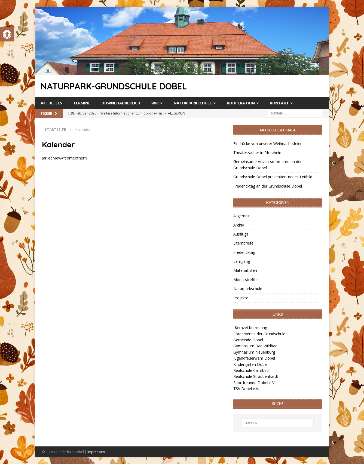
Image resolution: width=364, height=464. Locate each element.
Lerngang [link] (241, 261)
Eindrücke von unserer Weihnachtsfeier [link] (267, 143)
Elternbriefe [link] (243, 243)
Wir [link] (155, 103)
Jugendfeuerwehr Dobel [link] (254, 358)
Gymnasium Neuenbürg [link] (254, 352)
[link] (7, 34)
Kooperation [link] (241, 103)
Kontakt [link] (279, 103)
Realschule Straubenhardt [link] (255, 376)
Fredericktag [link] (244, 252)
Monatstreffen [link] (246, 279)
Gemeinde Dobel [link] (248, 339)
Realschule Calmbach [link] (252, 370)
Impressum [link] (96, 452)
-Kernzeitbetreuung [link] (250, 327)
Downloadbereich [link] (121, 103)
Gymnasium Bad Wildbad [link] (255, 345)
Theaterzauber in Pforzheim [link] (258, 152)
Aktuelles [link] (51, 103)
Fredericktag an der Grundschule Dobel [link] (267, 186)
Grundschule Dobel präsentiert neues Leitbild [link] (272, 176)
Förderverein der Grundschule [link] (259, 333)
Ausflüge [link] (241, 234)
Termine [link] (81, 103)
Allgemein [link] (241, 215)
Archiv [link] (238, 225)
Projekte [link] (240, 297)
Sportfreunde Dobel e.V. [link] (254, 382)
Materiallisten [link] (245, 270)
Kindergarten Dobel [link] (250, 364)
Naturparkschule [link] (193, 103)
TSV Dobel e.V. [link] (246, 388)
